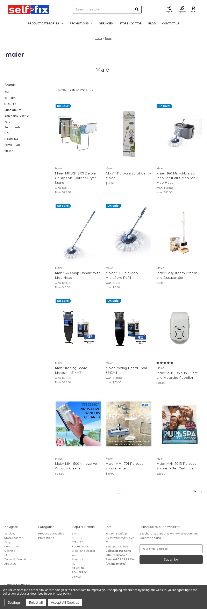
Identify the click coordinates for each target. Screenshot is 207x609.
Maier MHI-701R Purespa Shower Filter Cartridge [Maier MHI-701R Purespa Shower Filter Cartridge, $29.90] (176, 466)
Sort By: (62, 90)
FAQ (6, 555)
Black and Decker (16, 115)
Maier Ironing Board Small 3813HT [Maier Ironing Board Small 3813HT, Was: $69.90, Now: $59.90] (127, 370)
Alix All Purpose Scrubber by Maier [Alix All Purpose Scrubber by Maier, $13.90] (129, 175)
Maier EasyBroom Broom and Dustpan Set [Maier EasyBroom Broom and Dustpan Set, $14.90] (176, 275)
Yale (7, 121)
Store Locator (130, 23)
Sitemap (9, 551)
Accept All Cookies (65, 602)
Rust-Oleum (12, 110)
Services (106, 23)
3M (6, 92)
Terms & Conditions (17, 559)
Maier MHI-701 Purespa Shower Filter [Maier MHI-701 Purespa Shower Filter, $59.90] (124, 466)
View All (10, 151)
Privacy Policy (62, 593)
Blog (152, 23)
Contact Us (170, 23)
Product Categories (45, 23)
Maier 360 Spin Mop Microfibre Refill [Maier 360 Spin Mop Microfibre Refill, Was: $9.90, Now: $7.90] (122, 275)
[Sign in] (169, 9)
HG (6, 133)
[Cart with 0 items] (193, 9)
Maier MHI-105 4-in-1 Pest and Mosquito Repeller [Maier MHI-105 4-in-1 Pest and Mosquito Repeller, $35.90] (177, 375)
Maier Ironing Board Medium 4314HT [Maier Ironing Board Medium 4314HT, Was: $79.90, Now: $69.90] (71, 370)
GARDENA (11, 139)
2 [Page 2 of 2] (125, 491)
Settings (14, 602)
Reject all (36, 602)
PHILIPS (10, 98)
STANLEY (10, 104)
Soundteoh (12, 127)
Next (197, 491)
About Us (10, 563)
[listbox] (82, 90)
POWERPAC (12, 145)
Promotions (81, 23)
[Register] (182, 9)
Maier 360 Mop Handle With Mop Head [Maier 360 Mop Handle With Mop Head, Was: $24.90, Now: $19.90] (77, 275)
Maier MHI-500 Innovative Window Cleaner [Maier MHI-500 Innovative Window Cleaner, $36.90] (76, 466)
